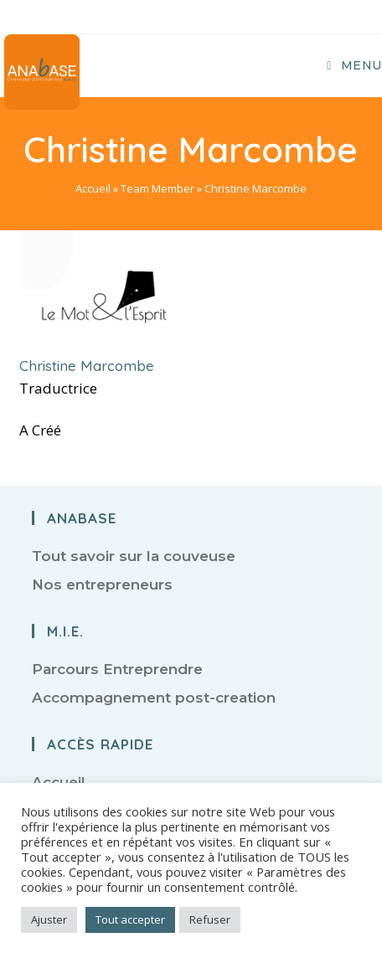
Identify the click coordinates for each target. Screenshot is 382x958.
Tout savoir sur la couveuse (133, 556)
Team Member (157, 188)
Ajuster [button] (49, 919)
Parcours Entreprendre (117, 669)
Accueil (93, 188)
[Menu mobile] (354, 65)
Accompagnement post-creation (154, 697)
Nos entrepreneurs (102, 584)
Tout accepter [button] (130, 919)
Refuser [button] (209, 919)
